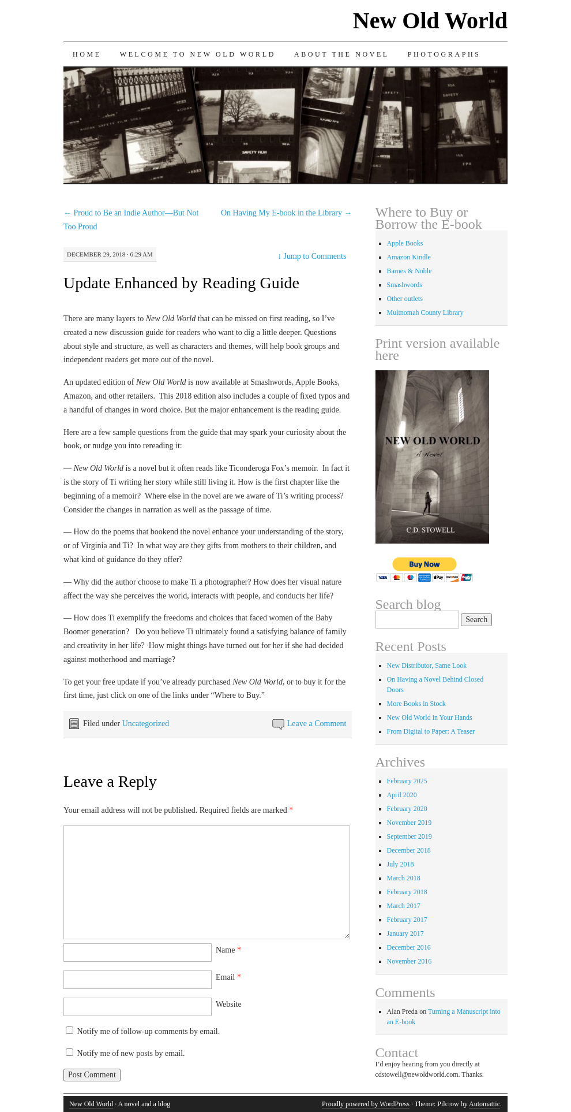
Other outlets (405, 299)
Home (87, 54)
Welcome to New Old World (198, 54)
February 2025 (407, 781)
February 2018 (407, 892)
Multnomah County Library (425, 312)
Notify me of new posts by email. (131, 1053)
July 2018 (400, 864)
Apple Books (405, 243)
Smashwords (404, 285)
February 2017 (407, 920)
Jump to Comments (311, 256)
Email (228, 977)
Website (229, 1004)
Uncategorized (146, 723)
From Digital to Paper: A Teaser (431, 731)
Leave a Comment (317, 723)
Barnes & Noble (409, 271)
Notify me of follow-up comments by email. (148, 1031)
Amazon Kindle (409, 257)
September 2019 (409, 836)
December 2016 (409, 947)
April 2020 (402, 795)
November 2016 (409, 961)
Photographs (444, 54)
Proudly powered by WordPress (366, 1104)
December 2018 (409, 850)
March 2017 (403, 906)
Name (228, 950)
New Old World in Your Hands (429, 717)
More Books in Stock (416, 704)
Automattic (484, 1104)
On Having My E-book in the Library (286, 213)
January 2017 (405, 933)
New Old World (430, 21)
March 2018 (403, 878)
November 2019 (409, 823)
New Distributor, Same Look (427, 665)
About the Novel (341, 54)
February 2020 (407, 809)
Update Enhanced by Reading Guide (181, 283)
